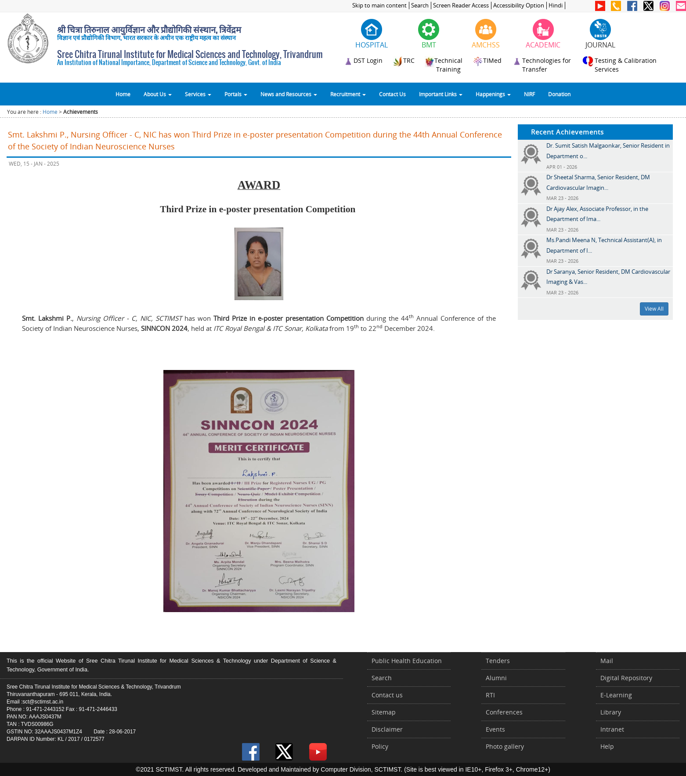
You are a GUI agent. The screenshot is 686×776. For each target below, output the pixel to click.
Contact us (387, 695)
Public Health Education (407, 660)
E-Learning (616, 695)
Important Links (440, 94)
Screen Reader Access (461, 5)
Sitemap (384, 712)
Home (123, 94)
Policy (380, 746)
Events (495, 729)
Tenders (498, 660)
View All (654, 308)
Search (420, 5)
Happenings (493, 94)
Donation (559, 94)
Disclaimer (387, 729)
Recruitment (348, 94)
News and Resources (288, 94)
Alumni (496, 678)
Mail (606, 660)
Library (610, 712)
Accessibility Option (518, 5)
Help (607, 746)
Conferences (504, 712)
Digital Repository (626, 678)
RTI (490, 695)
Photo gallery (505, 746)
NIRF (529, 94)
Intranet (612, 729)
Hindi (556, 5)
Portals (235, 94)
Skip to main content (379, 5)
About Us (158, 94)
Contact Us (392, 94)
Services (198, 94)
